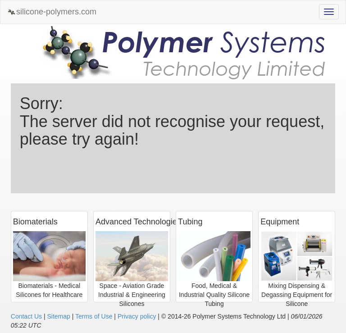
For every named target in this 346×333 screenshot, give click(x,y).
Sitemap (58, 316)
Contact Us (26, 316)
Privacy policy (137, 316)
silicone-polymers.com (51, 12)
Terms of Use (93, 316)
